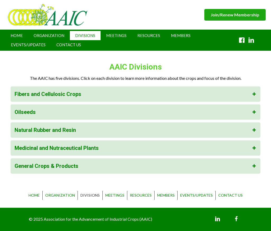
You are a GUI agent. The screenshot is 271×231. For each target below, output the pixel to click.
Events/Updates (28, 44)
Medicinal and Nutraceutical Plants (57, 148)
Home (17, 35)
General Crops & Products (46, 166)
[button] (235, 14)
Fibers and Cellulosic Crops (48, 94)
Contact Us (68, 44)
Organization (49, 35)
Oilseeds (25, 112)
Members (181, 35)
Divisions (85, 35)
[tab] (135, 94)
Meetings (116, 35)
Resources (148, 35)
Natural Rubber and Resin (45, 130)
